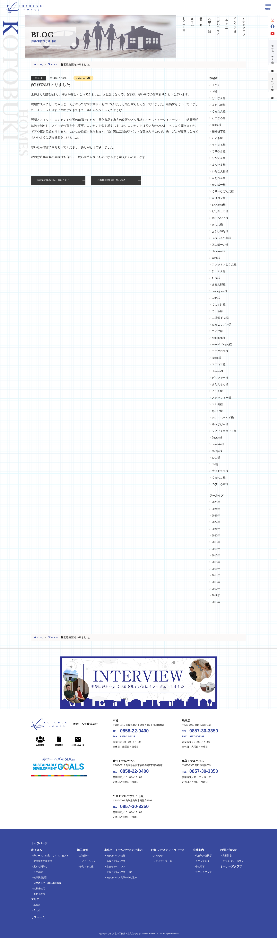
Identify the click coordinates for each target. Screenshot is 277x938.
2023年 (216, 515)
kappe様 (216, 357)
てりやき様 (219, 151)
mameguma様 (219, 291)
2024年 (216, 508)
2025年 (216, 502)
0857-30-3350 (204, 731)
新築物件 (84, 856)
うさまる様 (219, 144)
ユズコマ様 (219, 364)
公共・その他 (86, 867)
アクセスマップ (203, 872)
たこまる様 (219, 118)
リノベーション (87, 861)
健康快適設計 (40, 878)
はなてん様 (219, 158)
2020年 (216, 535)
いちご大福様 (220, 171)
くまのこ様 (219, 477)
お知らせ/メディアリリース (168, 850)
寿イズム (192, 20)
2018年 (216, 548)
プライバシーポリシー (234, 861)
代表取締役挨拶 (203, 856)
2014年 (216, 575)
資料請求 (272, 95)
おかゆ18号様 (220, 231)
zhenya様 (217, 451)
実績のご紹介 (201, 18)
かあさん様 (219, 178)
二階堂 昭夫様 (220, 317)
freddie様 (217, 437)
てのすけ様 (219, 304)
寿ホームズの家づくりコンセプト (51, 856)
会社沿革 (200, 867)
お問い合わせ (228, 850)
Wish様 (216, 257)
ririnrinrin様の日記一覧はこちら (53, 180)
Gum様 (216, 297)
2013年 (216, 582)
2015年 (216, 568)
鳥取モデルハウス (116, 861)
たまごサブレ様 (221, 324)
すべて (216, 84)
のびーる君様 (220, 484)
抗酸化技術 (39, 888)
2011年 (216, 595)
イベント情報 (272, 82)
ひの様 (216, 457)
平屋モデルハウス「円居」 (121, 872)
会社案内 (198, 850)
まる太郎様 (219, 284)
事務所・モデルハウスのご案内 (123, 850)
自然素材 (38, 872)
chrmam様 (218, 371)
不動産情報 (272, 68)
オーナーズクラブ (243, 24)
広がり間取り (40, 867)
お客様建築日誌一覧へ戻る (111, 180)
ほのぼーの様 (220, 244)
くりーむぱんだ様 (223, 191)
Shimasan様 (218, 251)
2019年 (216, 542)
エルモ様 (217, 404)
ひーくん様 (219, 271)
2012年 (216, 588)
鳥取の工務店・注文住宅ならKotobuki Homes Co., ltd (137, 934)
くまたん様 (219, 111)
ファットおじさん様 (224, 264)
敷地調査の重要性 (42, 861)
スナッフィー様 (221, 397)
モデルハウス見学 (272, 52)
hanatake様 (218, 444)
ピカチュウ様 (220, 211)
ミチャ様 (217, 391)
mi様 (215, 91)
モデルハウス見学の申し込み (122, 878)
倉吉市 (36, 910)
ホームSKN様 (220, 218)
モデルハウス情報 (116, 856)
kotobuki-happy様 (222, 344)
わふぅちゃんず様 (223, 417)
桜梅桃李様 (219, 131)
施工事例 (82, 850)
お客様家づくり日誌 (209, 21)
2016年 (216, 562)
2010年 (216, 602)
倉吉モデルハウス (116, 867)
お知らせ (158, 856)
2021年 (216, 528)
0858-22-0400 (134, 731)
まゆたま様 (219, 164)
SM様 (215, 464)
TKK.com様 (219, 204)
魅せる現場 (39, 894)
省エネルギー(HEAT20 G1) (47, 883)
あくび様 (217, 411)
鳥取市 (36, 905)
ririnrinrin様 (218, 337)
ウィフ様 (217, 331)
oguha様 (216, 124)
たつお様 (217, 224)
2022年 (216, 522)
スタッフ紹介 (235, 21)
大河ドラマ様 (220, 470)
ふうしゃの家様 (221, 238)
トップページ (183, 23)
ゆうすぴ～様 (220, 424)
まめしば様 (219, 104)
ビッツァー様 (220, 377)
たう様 (216, 277)
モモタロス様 (220, 351)
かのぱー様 (219, 184)
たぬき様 (217, 138)
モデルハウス (218, 24)
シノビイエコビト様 (224, 431)
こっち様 (217, 311)
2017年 (216, 555)
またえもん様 (220, 384)
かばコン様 (219, 198)
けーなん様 (219, 98)
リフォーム (226, 21)
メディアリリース (162, 861)
